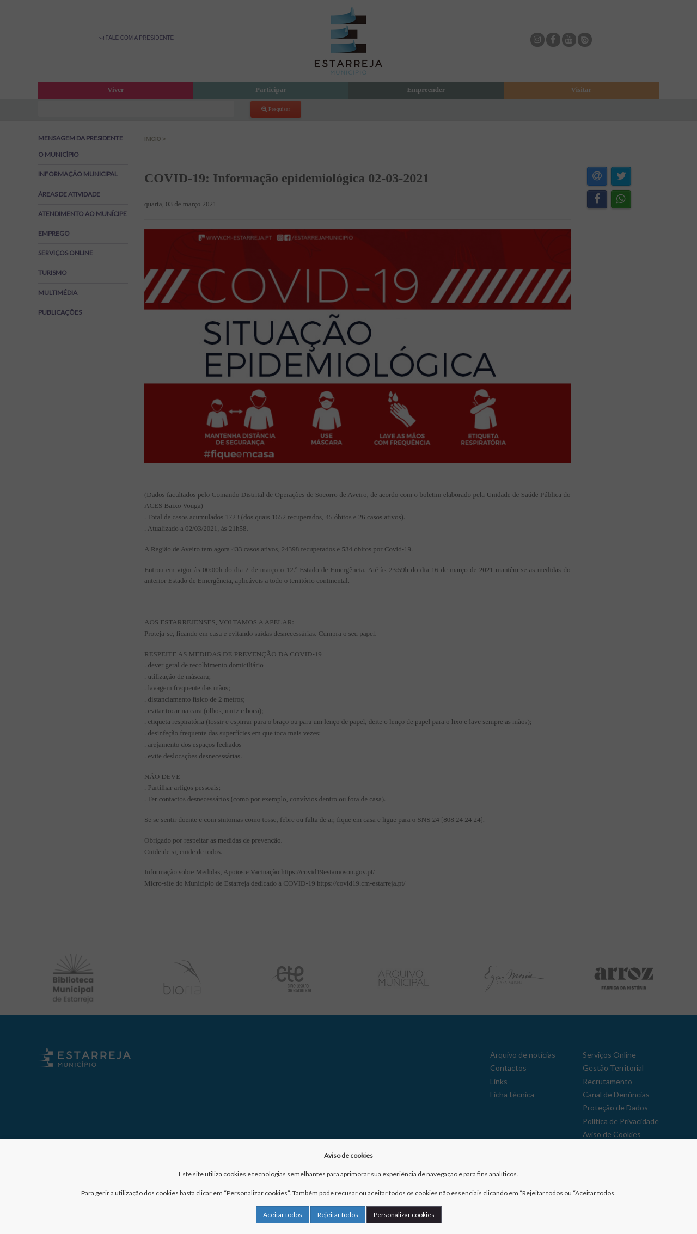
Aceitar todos (282, 1215)
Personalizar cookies (404, 1215)
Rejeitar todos (337, 1215)
